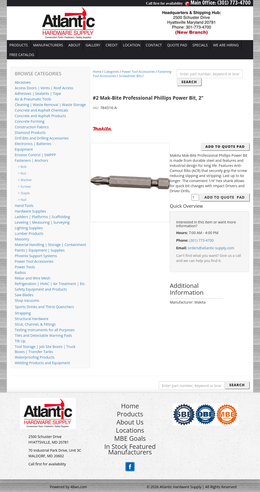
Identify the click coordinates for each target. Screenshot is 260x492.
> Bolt (22, 167)
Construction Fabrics (32, 127)
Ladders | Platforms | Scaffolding (42, 216)
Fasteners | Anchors (31, 160)
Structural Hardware (31, 318)
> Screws (24, 186)
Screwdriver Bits (130, 76)
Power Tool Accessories (34, 261)
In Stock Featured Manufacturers (130, 449)
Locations (130, 430)
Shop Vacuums (27, 300)
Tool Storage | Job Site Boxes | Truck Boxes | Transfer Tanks (45, 349)
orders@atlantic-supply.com (211, 247)
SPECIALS (200, 45)
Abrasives (23, 82)
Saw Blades (24, 294)
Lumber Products (29, 233)
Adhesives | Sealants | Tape (38, 93)
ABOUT (74, 45)
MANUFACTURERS (48, 45)
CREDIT (112, 45)
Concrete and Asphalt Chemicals (41, 110)
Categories (111, 71)
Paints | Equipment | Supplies (39, 250)
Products (130, 414)
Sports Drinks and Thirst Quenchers (44, 306)
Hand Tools (24, 205)
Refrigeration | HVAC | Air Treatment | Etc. (50, 283)
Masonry (22, 239)
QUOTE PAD (177, 45)
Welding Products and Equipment (42, 362)
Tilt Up (20, 341)
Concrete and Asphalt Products (40, 115)
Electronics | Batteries (33, 143)
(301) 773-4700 (201, 240)
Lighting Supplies (29, 227)
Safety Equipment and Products (41, 289)
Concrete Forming (29, 121)
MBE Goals (130, 438)
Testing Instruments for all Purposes (45, 329)
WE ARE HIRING (226, 45)
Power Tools (25, 267)
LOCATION (131, 45)
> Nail (22, 200)
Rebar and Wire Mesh (32, 278)
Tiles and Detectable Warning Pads (43, 335)
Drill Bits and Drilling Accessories (42, 138)
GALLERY (93, 45)
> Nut (22, 173)
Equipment (24, 149)
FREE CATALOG (21, 54)
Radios (20, 272)
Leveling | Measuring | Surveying (42, 222)
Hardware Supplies (30, 211)
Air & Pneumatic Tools (33, 99)
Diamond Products (30, 132)
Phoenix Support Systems (36, 255)
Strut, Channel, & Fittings (35, 324)
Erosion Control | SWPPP (35, 154)
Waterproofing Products (35, 357)
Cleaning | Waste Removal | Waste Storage (50, 104)
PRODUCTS (18, 45)
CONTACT (154, 45)
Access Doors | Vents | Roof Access (44, 87)
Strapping (23, 313)
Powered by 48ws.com (68, 486)
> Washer (25, 180)
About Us (129, 422)
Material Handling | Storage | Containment (50, 244)
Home (97, 71)
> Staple (24, 193)
